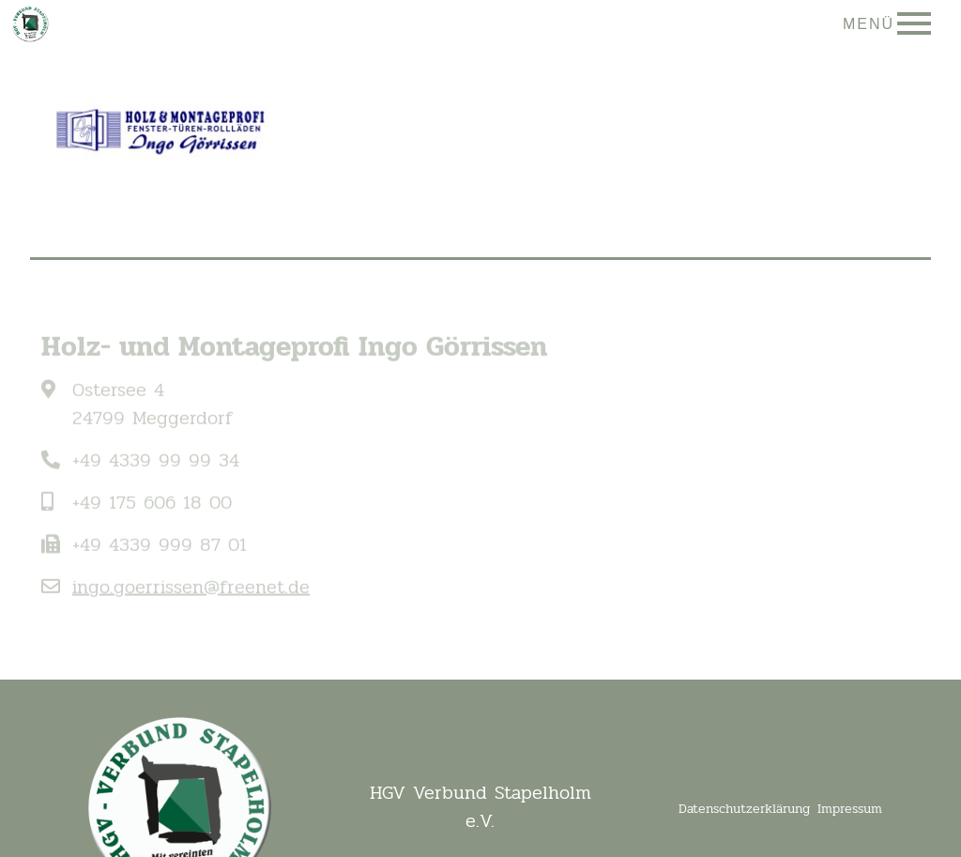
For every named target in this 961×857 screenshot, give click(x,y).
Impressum (849, 809)
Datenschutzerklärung (744, 809)
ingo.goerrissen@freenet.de (191, 594)
